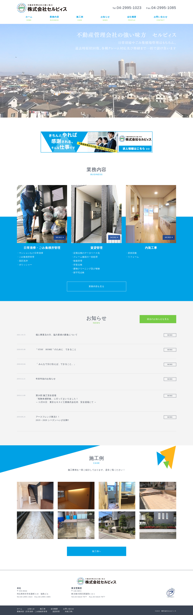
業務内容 (20, 611)
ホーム (19, 609)
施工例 (42, 609)
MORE (170, 335)
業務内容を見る (96, 286)
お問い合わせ (68, 609)
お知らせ (31, 609)
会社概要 (54, 609)
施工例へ (96, 551)
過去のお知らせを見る (158, 319)
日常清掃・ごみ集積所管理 (36, 611)
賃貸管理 (56, 611)
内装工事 (68, 611)
